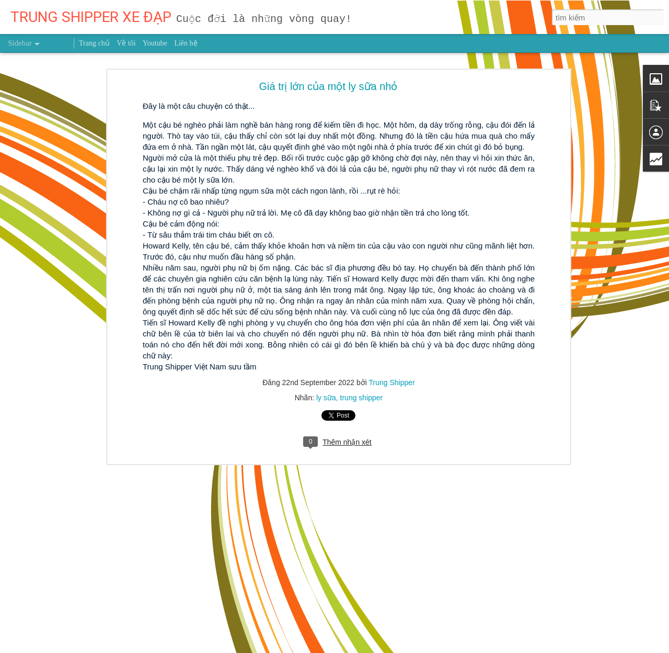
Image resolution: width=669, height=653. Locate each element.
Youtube (155, 43)
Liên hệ (185, 43)
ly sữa (326, 397)
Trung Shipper (392, 382)
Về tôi (126, 43)
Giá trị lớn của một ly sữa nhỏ (328, 86)
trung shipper (361, 397)
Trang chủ (94, 43)
